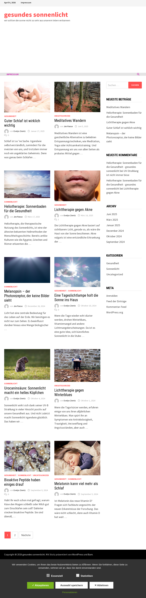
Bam (90, 554)
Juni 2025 (111, 214)
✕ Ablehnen (101, 585)
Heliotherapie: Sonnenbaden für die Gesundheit (25, 208)
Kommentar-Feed (116, 307)
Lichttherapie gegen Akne (73, 209)
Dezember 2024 (115, 230)
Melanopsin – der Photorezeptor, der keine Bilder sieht (26, 296)
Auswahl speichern (71, 585)
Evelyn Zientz (20, 131)
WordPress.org (114, 312)
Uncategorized (62, 116)
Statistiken (84, 575)
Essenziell (55, 575)
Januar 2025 (113, 225)
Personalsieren (69, 592)
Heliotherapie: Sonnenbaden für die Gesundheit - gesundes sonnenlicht (124, 167)
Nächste (26, 535)
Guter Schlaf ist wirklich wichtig (124, 127)
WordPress (77, 554)
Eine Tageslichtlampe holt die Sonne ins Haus (76, 297)
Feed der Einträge (116, 301)
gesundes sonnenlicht (36, 14)
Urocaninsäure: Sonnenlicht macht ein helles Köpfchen (25, 390)
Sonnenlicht (11, 201)
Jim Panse (68, 126)
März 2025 (112, 219)
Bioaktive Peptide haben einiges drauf (22, 482)
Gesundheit (10, 116)
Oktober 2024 (114, 236)
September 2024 (115, 242)
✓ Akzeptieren (40, 585)
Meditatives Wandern (70, 120)
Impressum (26, 2)
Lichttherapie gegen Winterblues (69, 392)
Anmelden (112, 295)
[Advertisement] (73, 50)
